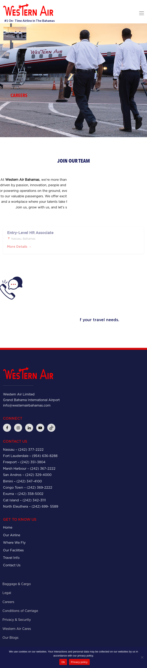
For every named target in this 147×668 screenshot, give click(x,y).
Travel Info (11, 558)
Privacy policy (79, 662)
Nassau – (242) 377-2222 (23, 450)
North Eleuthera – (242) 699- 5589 (30, 506)
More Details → (19, 248)
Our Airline (11, 535)
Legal (6, 593)
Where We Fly (14, 543)
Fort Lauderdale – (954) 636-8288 (30, 456)
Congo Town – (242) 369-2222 (27, 487)
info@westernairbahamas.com (26, 405)
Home (7, 527)
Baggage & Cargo (16, 584)
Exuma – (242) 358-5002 (23, 494)
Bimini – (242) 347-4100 (22, 481)
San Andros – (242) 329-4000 (27, 475)
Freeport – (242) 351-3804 (24, 462)
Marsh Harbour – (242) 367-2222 (29, 468)
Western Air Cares (16, 629)
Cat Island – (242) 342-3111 (24, 500)
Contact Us (12, 565)
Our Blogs (10, 638)
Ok (63, 662)
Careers (8, 602)
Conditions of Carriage (20, 611)
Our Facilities (13, 550)
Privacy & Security (16, 620)
